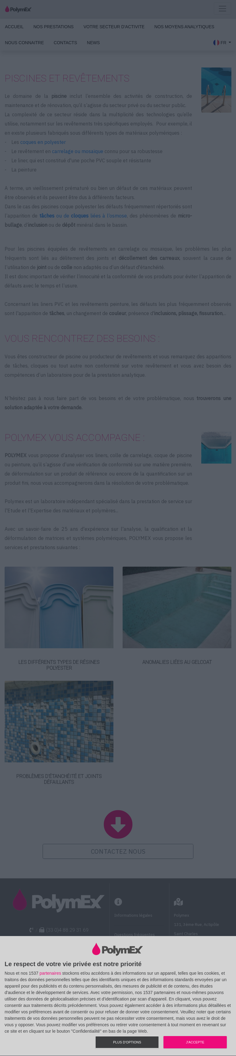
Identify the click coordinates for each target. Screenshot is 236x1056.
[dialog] (118, 996)
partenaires (50, 973)
